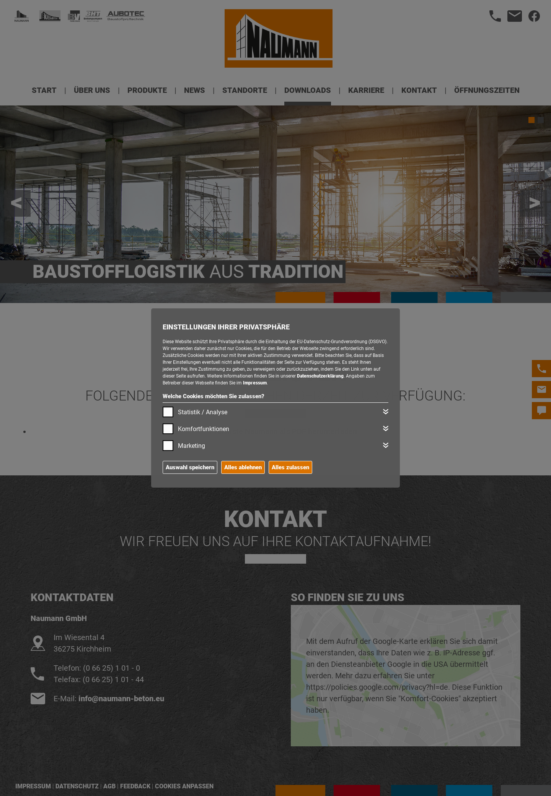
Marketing (191, 445)
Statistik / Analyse (202, 412)
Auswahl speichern (190, 467)
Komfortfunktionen (203, 429)
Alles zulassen (290, 467)
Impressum (255, 383)
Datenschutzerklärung (320, 376)
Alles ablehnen (243, 467)
